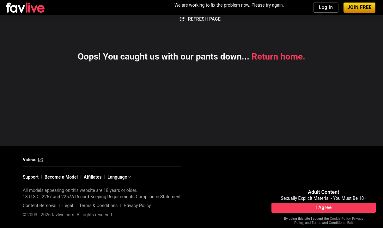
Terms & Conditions (98, 205)
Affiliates (92, 177)
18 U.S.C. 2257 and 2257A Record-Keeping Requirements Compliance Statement (102, 196)
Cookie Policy (340, 219)
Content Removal (40, 205)
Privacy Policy (137, 205)
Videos (33, 160)
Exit (350, 223)
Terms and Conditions (328, 223)
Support (31, 177)
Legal (67, 205)
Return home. (278, 56)
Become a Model (61, 177)
